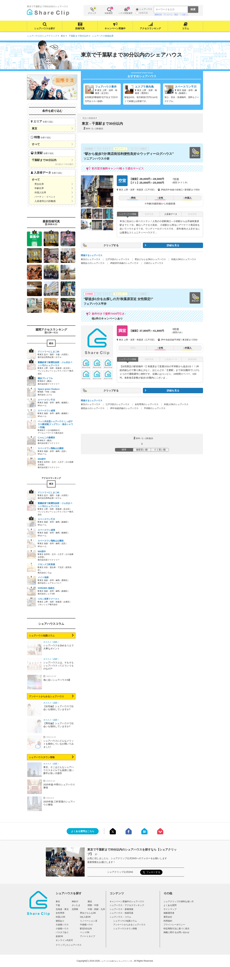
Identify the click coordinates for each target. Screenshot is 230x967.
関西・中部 (93, 905)
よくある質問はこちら (82, 831)
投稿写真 (80, 28)
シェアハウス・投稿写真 (121, 913)
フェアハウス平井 (95, 303)
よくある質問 (170, 905)
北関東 (75, 909)
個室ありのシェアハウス (93, 263)
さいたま (76, 905)
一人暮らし (184, 15)
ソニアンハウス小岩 (96, 158)
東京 (58, 901)
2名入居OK (85, 917)
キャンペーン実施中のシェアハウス (127, 901)
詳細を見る (173, 245)
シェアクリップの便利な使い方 (179, 901)
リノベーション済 (88, 921)
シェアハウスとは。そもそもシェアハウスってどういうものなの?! (58, 665)
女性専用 (60, 913)
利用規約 (168, 921)
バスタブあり (62, 932)
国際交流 (158, 15)
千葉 (58, 905)
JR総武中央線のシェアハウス (124, 263)
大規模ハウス (62, 924)
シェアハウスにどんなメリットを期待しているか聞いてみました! (58, 743)
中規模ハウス (86, 924)
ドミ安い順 (160, 449)
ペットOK (84, 932)
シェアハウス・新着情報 (121, 909)
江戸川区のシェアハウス (117, 259)
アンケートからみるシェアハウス (46, 696)
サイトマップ (170, 909)
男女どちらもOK (88, 913)
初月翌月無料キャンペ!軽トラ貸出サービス (118, 168)
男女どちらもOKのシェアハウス (150, 259)
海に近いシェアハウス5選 (56, 680)
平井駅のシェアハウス (154, 408)
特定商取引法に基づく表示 (176, 928)
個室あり (60, 921)
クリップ (92, 10)
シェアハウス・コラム (120, 917)
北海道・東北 (62, 909)
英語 (176, 15)
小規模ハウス (62, 928)
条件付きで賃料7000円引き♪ (109, 313)
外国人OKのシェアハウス (183, 259)
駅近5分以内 (86, 928)
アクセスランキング (150, 28)
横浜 (90, 901)
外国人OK (60, 917)
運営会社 (168, 917)
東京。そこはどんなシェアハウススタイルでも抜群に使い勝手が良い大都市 (58, 770)
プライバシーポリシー (174, 924)
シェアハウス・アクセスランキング (127, 905)
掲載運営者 (169, 913)
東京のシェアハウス (90, 259)
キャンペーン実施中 (115, 28)
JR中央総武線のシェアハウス (124, 408)
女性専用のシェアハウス (146, 404)
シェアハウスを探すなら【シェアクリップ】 (116, 961)
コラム (185, 28)
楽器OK (59, 936)
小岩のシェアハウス (153, 263)
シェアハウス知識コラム (42, 635)
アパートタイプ (87, 936)
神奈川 (75, 901)
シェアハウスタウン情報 (42, 757)
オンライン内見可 (64, 940)
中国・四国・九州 (96, 909)
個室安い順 (142, 449)
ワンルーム (168, 15)
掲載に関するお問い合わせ (176, 932)
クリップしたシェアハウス (69, 945)
